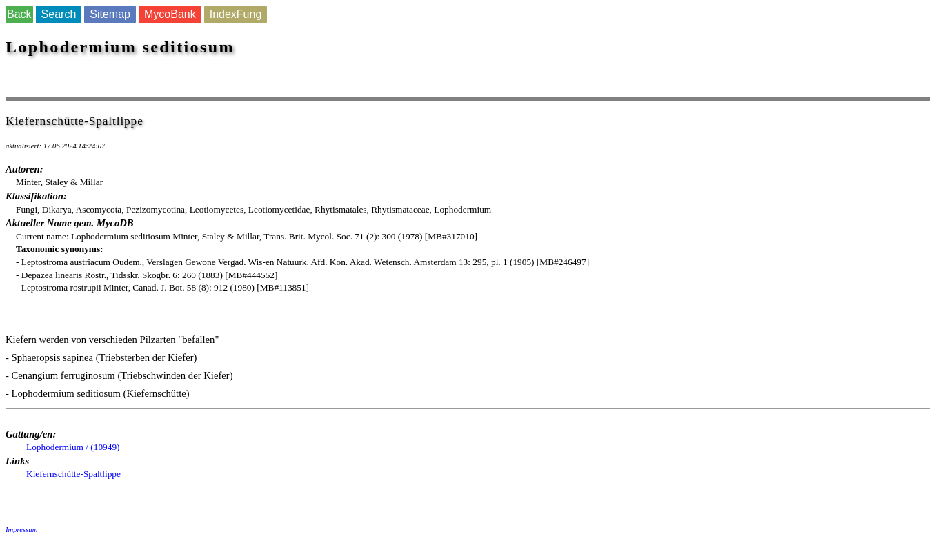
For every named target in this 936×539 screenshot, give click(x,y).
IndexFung (236, 14)
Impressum (21, 529)
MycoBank (170, 14)
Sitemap (110, 14)
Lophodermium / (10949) (72, 447)
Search (59, 14)
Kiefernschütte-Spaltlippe (73, 474)
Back (19, 14)
